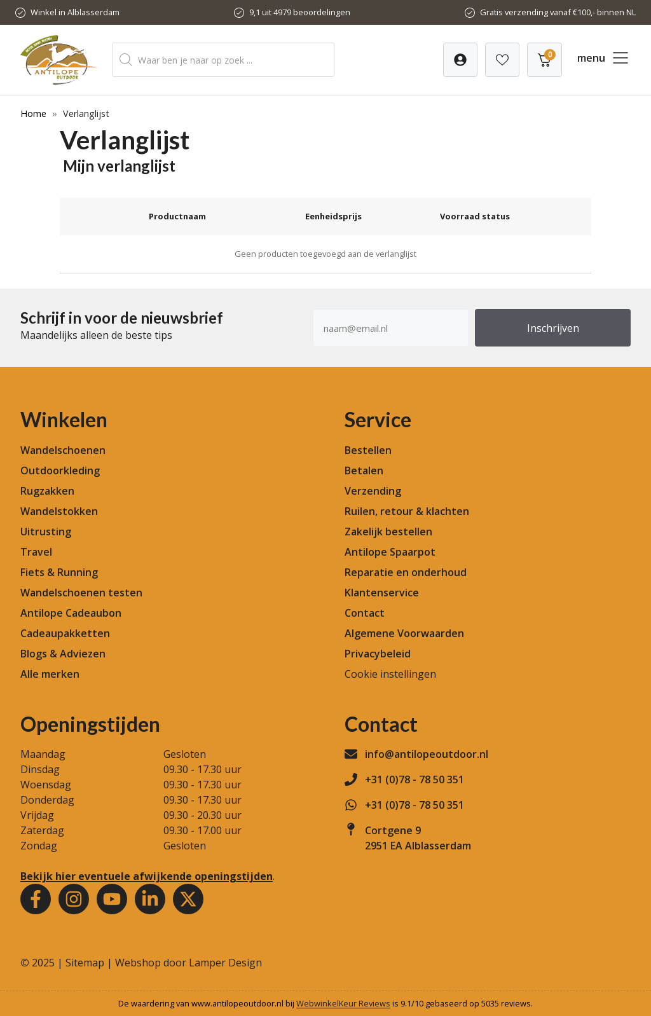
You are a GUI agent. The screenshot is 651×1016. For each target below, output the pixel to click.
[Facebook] (35, 899)
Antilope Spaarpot (390, 552)
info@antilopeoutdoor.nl (426, 754)
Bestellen (368, 450)
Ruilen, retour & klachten (407, 511)
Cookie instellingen (390, 674)
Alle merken (49, 674)
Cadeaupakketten (65, 633)
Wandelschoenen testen (81, 593)
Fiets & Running (59, 572)
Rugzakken (47, 491)
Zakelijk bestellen (388, 532)
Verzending (373, 491)
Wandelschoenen (63, 450)
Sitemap (84, 963)
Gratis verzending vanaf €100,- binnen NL (558, 12)
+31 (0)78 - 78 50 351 (414, 779)
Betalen (364, 470)
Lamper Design (225, 963)
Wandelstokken (59, 511)
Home (33, 113)
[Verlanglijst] (460, 60)
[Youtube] (112, 899)
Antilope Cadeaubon (70, 613)
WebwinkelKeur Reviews (343, 1003)
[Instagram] (73, 899)
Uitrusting (45, 532)
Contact (365, 613)
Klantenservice (382, 593)
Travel (36, 552)
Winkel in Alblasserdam (75, 12)
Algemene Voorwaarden (404, 633)
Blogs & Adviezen (63, 654)
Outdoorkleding (60, 470)
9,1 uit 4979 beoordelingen (299, 12)
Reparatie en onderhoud (406, 572)
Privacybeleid (378, 654)
